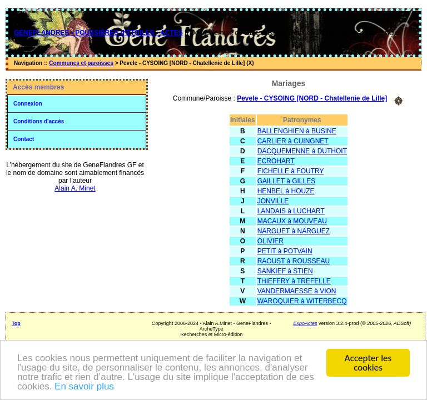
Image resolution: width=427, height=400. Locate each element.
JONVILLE (273, 201)
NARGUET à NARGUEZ (293, 231)
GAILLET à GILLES (286, 181)
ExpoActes (305, 323)
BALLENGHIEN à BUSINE (296, 131)
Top (16, 323)
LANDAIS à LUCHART (291, 211)
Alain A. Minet (74, 188)
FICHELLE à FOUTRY (290, 171)
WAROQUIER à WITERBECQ (302, 301)
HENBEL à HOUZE (286, 191)
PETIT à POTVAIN (284, 251)
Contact (23, 139)
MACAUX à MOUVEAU (292, 221)
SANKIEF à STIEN (285, 271)
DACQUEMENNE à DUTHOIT (302, 151)
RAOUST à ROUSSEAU (293, 261)
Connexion (27, 104)
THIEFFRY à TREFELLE (294, 281)
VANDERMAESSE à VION (296, 291)
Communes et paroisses (81, 63)
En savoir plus (84, 387)
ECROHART (276, 161)
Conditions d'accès (38, 121)
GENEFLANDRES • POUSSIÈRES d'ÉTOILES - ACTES (98, 33)
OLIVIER (270, 241)
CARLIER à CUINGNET (293, 141)
